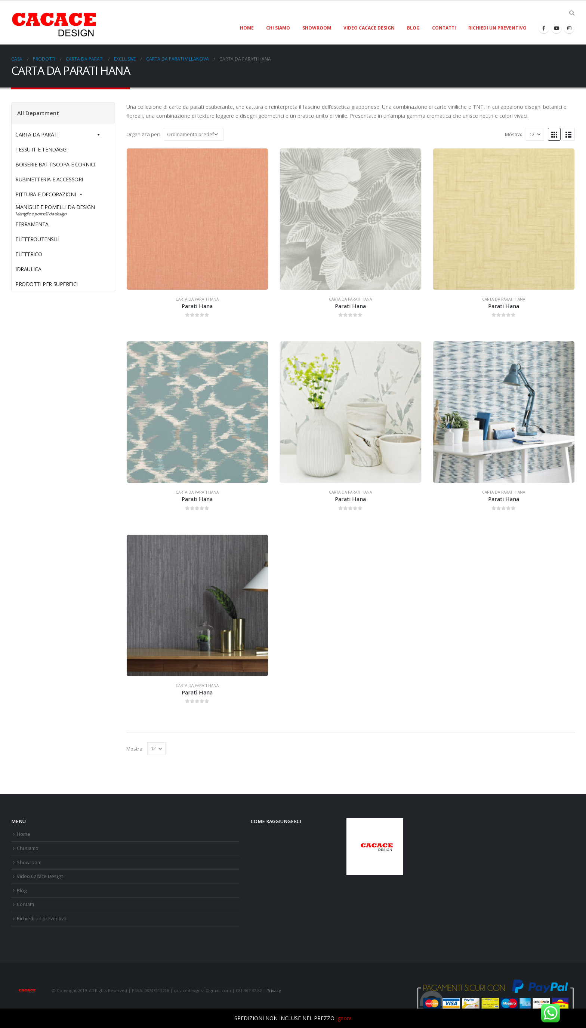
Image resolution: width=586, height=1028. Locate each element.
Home (247, 28)
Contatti (444, 28)
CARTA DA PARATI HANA (197, 299)
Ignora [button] (344, 1018)
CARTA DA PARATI (58, 134)
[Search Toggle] (571, 13)
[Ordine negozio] (193, 134)
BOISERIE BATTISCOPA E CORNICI (55, 164)
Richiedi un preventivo (497, 28)
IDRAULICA (45, 269)
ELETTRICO (46, 254)
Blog (413, 28)
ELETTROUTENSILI (54, 239)
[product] (197, 219)
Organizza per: (143, 134)
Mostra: (513, 134)
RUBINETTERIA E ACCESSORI (49, 179)
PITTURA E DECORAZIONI (49, 194)
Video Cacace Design (369, 28)
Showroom (316, 28)
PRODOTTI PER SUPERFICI (46, 284)
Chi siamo (278, 28)
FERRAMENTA (49, 224)
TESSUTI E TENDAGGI (41, 149)
